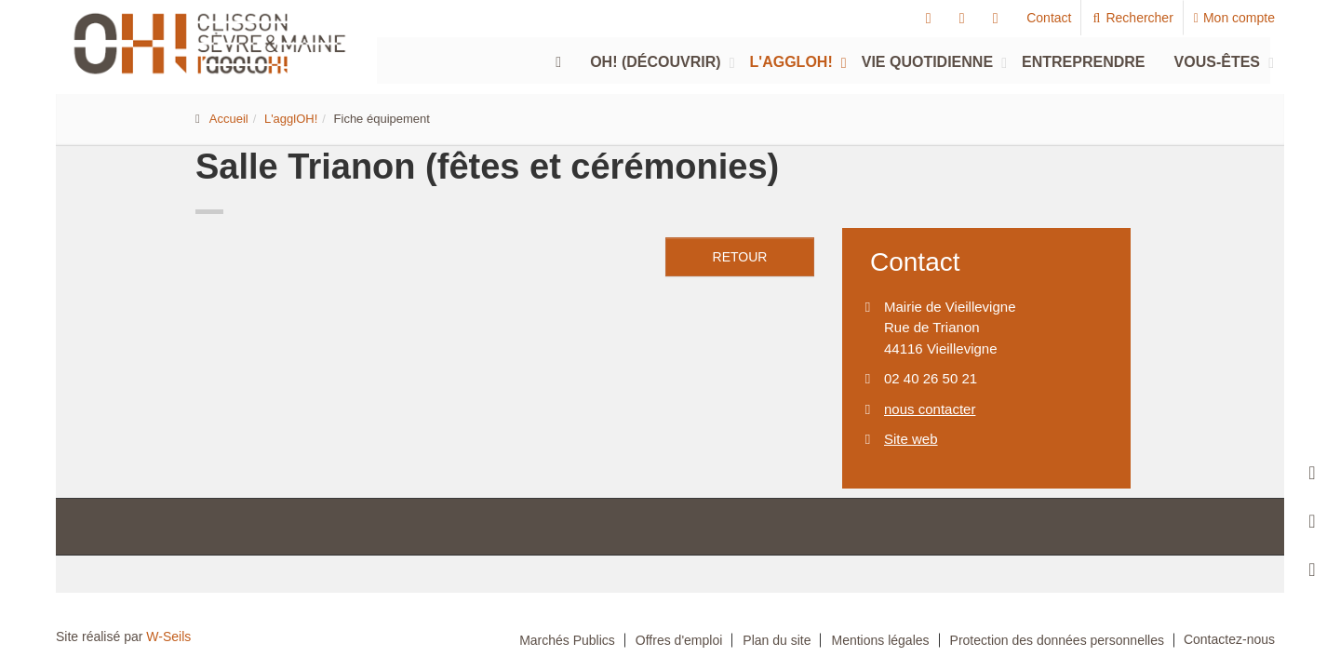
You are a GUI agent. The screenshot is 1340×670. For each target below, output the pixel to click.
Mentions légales (880, 640)
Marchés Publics (567, 640)
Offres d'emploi (679, 640)
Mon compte (1234, 17)
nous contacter (929, 409)
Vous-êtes (1217, 62)
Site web (911, 439)
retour (740, 256)
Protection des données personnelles (1057, 640)
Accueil (228, 119)
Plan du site (777, 640)
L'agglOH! (791, 62)
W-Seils (168, 636)
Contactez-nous (1229, 639)
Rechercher (1132, 17)
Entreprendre (1083, 62)
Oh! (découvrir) (655, 62)
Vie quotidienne (927, 62)
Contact (1048, 17)
